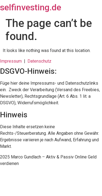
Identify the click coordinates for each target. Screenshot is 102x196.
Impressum (12, 61)
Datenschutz (39, 61)
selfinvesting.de (30, 7)
